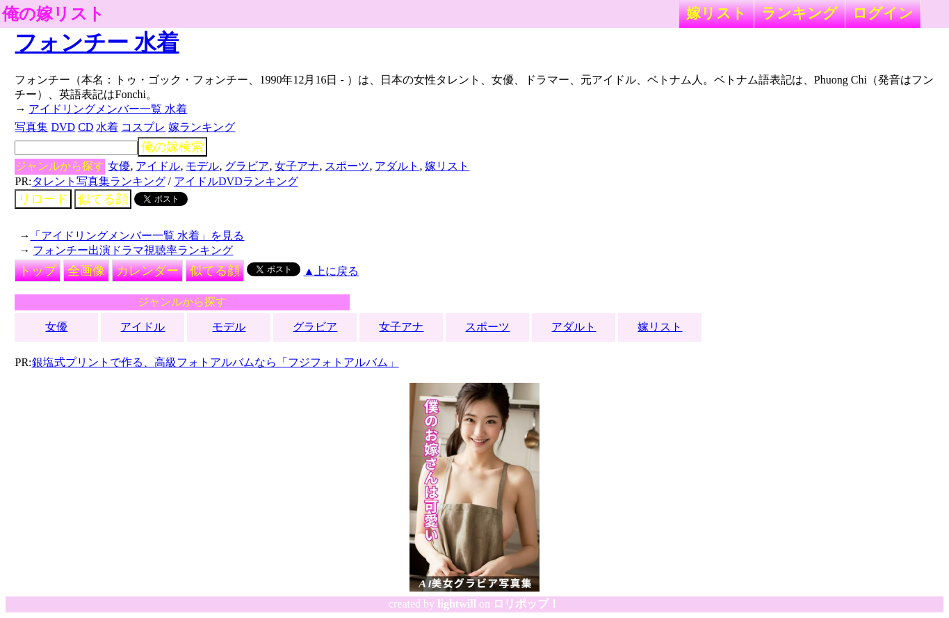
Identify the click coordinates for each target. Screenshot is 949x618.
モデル (202, 166)
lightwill (456, 604)
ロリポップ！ (526, 604)
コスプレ (143, 127)
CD (85, 127)
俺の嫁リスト (53, 14)
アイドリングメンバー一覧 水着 (108, 109)
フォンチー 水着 (97, 42)
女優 (119, 166)
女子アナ (297, 166)
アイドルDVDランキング (236, 181)
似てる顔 (103, 199)
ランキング (799, 13)
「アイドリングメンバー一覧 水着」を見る (137, 235)
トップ (37, 271)
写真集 (31, 127)
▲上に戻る (331, 271)
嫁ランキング (201, 127)
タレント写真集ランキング (98, 181)
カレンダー (147, 271)
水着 (107, 127)
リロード (43, 199)
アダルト (397, 166)
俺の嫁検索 (172, 147)
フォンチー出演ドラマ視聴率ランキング (133, 250)
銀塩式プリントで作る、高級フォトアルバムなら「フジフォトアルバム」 (215, 362)
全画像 (86, 271)
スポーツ (347, 166)
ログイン (883, 13)
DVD (63, 127)
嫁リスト (716, 13)
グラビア (247, 166)
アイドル (158, 166)
